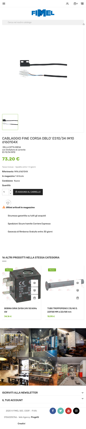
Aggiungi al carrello (27, 192)
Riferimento (8, 171)
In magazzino (8, 176)
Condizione (7, 181)
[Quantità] (5, 192)
